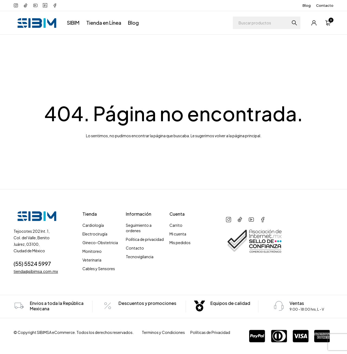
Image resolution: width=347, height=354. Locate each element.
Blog (307, 5)
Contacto (324, 5)
